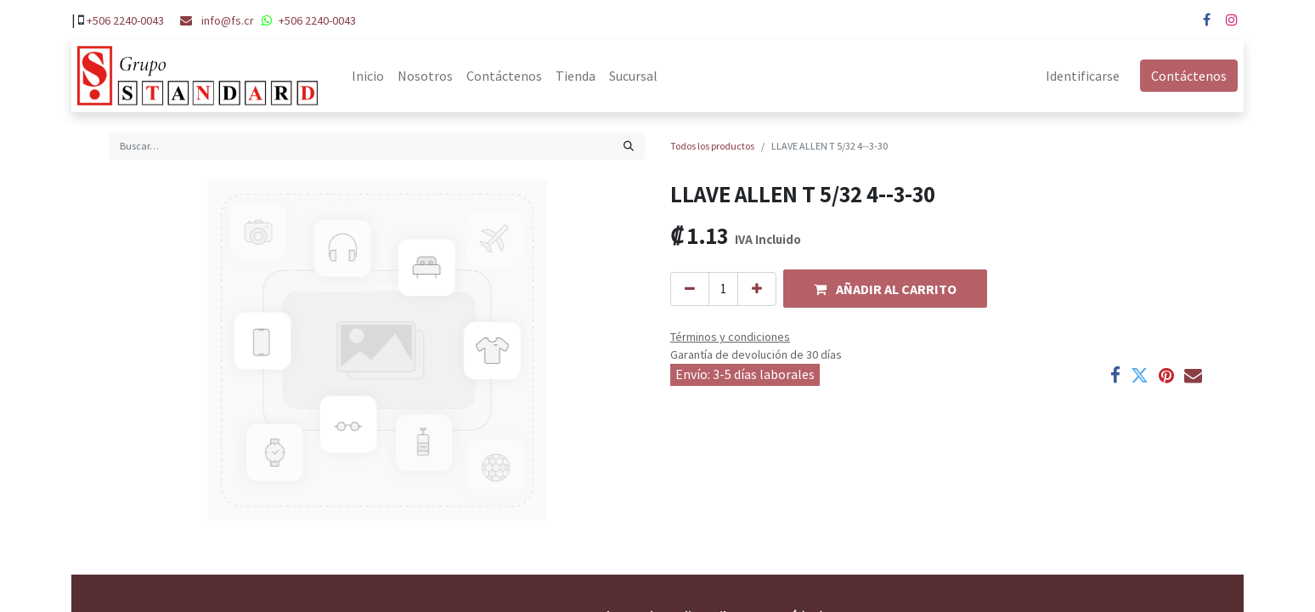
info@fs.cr (227, 20)
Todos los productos (712, 145)
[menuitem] (362, 76)
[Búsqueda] (628, 146)
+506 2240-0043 (125, 20)
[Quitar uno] (689, 289)
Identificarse (1089, 75)
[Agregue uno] (756, 289)
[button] (885, 288)
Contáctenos (1195, 75)
